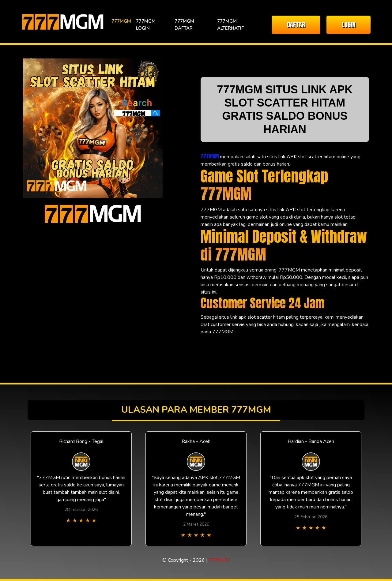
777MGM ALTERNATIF (230, 24)
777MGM (121, 21)
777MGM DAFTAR (184, 24)
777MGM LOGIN (146, 24)
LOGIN (348, 24)
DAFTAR (296, 24)
